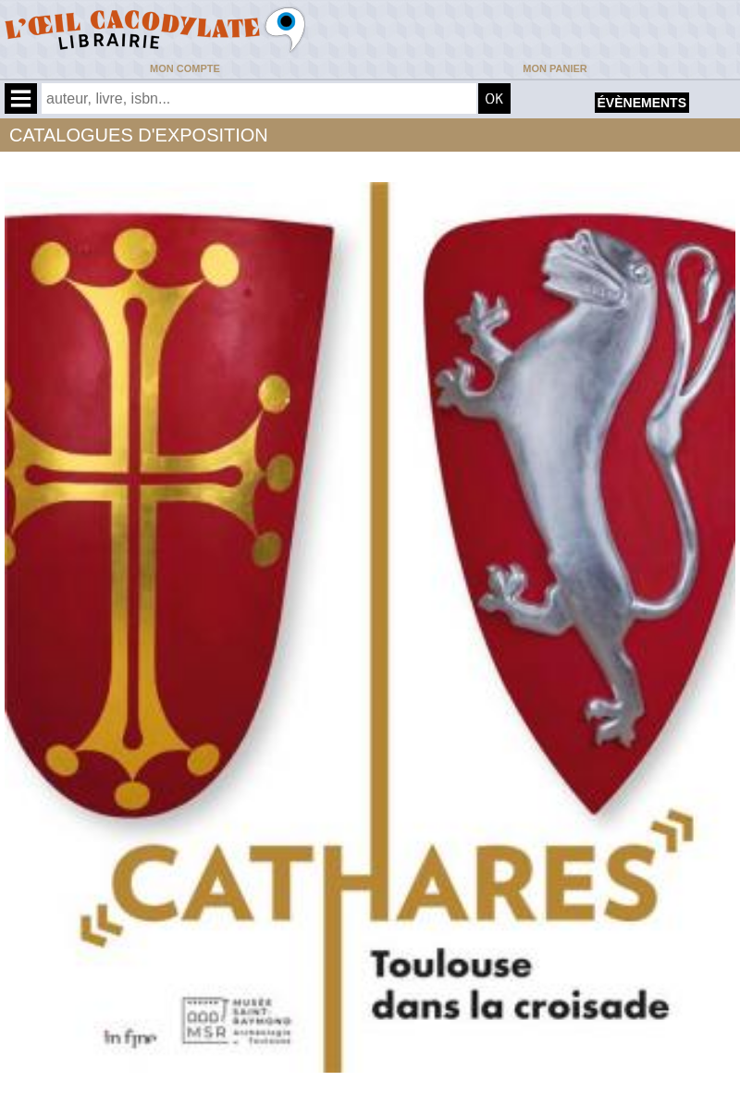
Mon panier (554, 68)
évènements (642, 102)
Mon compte (185, 68)
